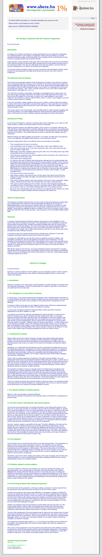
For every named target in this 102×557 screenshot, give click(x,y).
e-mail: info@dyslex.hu (14, 548)
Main (93, 18)
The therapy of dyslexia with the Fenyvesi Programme (85, 24)
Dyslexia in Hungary (87, 29)
